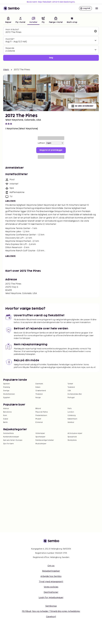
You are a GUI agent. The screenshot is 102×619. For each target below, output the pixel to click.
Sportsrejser (40, 437)
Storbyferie (72, 440)
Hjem (6, 69)
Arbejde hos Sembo (51, 576)
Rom (5, 415)
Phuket (38, 419)
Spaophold (72, 437)
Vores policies (51, 587)
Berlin (5, 422)
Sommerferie (8, 433)
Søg (51, 58)
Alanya (6, 409)
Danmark (39, 384)
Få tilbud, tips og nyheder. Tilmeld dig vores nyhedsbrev (51, 611)
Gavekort (51, 616)
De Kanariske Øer (75, 394)
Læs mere (10, 201)
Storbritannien (9, 394)
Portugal (71, 398)
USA (69, 391)
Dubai (5, 419)
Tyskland (71, 387)
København (72, 419)
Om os (51, 566)
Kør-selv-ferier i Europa (12, 440)
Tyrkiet (70, 384)
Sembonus (51, 606)
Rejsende (9, 48)
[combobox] (48, 32)
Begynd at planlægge (51, 150)
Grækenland (40, 391)
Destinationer (51, 592)
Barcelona (7, 412)
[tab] (8, 20)
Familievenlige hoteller (44, 440)
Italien (37, 387)
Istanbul (71, 422)
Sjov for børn (8, 444)
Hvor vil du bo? (12, 29)
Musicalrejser (40, 444)
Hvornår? (9, 39)
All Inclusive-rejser (75, 433)
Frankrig (6, 387)
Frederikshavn (41, 415)
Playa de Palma (41, 412)
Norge (38, 398)
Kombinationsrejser (11, 437)
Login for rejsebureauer (51, 597)
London (71, 412)
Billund (38, 409)
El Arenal (39, 422)
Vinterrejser (40, 433)
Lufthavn (41, 143)
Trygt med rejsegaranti (51, 581)
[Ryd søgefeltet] (95, 31)
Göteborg (72, 415)
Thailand (38, 394)
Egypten (6, 398)
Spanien (6, 384)
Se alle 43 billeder (82, 106)
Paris (69, 409)
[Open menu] (97, 8)
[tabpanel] (51, 44)
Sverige (6, 391)
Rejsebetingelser (51, 571)
